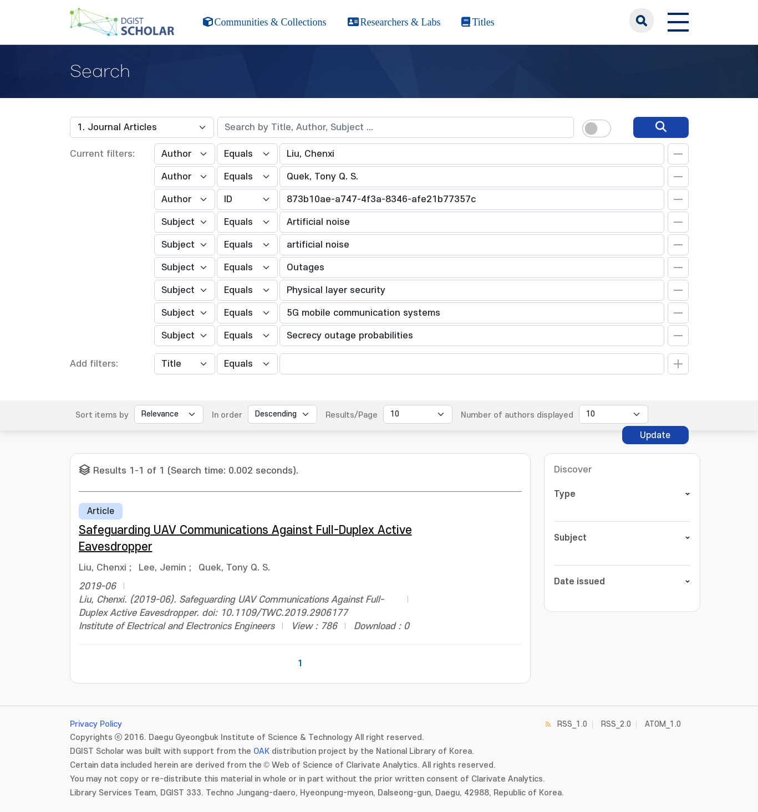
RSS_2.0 (616, 724)
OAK (261, 751)
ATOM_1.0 (663, 724)
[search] (661, 127)
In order (227, 415)
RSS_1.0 (572, 724)
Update (655, 435)
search (641, 20)
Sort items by (102, 415)
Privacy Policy (96, 724)
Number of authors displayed (517, 415)
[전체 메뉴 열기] (678, 20)
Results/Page (351, 415)
